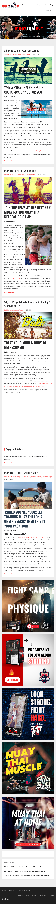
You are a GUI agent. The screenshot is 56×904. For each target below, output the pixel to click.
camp (18, 278)
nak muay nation (30, 477)
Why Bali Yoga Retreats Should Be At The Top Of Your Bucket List (27, 304)
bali (5, 310)
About (33, 5)
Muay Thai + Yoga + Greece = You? (21, 472)
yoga (21, 310)
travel (19, 55)
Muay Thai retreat (42, 151)
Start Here (25, 5)
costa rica (7, 55)
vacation (28, 55)
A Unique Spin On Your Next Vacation (23, 50)
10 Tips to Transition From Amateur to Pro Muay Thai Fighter (26, 875)
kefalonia (13, 477)
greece (6, 477)
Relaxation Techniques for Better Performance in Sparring (25, 871)
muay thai (15, 175)
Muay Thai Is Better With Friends (20, 170)
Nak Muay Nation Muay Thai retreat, (31, 537)
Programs (40, 5)
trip (23, 55)
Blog (51, 5)
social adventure (30, 175)
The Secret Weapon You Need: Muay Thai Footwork (22, 867)
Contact (48, 11)
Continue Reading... (11, 161)
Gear (46, 5)
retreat (14, 55)
